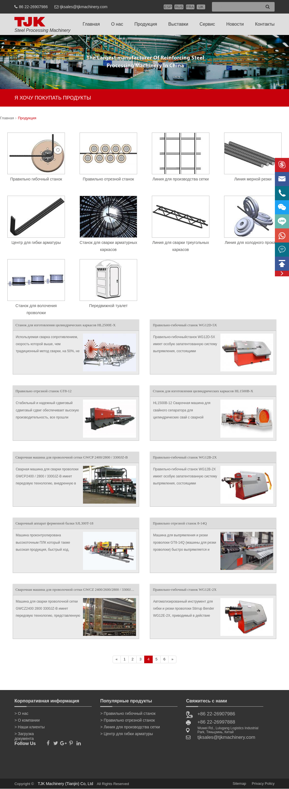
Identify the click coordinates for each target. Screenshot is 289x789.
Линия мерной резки (253, 179)
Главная (91, 24)
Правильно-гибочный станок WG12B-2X (184, 457)
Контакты (265, 24)
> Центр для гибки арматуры (126, 733)
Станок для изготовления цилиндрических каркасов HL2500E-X (66, 325)
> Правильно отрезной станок (127, 720)
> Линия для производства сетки (130, 727)
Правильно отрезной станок (108, 179)
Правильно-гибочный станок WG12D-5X (185, 325)
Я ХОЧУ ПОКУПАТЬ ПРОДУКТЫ (52, 98)
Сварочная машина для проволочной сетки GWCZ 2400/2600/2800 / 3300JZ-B (76, 589)
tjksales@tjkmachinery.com (84, 7)
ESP (168, 7)
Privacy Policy (263, 783)
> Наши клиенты (29, 727)
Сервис (207, 24)
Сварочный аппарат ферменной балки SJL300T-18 (54, 523)
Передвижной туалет (108, 305)
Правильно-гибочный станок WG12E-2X (184, 589)
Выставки (178, 24)
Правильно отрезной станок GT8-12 (44, 391)
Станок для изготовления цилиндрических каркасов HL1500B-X (203, 391)
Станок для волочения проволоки (36, 309)
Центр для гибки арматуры (36, 242)
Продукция (145, 24)
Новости (235, 24)
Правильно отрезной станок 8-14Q (180, 523)
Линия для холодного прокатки (253, 242)
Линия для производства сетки (180, 179)
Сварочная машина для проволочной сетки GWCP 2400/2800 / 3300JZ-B (72, 457)
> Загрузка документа (24, 734)
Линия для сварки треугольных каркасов (180, 246)
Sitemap (239, 783)
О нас (117, 24)
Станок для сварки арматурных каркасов (108, 246)
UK (200, 7)
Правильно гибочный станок (36, 179)
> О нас (21, 713)
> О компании (27, 720)
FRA (190, 7)
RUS (179, 7)
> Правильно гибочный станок (128, 713)
